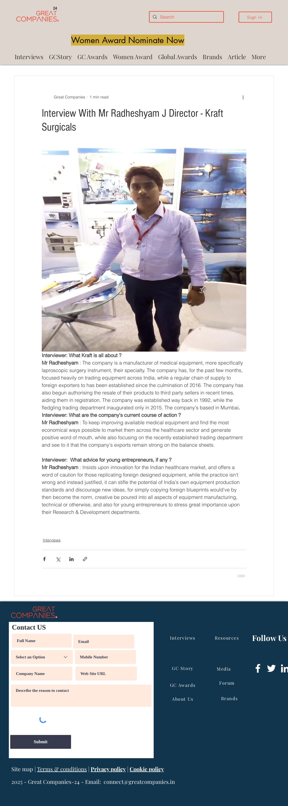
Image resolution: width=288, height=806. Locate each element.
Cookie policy (147, 769)
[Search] (186, 17)
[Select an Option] (42, 657)
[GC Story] (183, 668)
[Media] (224, 668)
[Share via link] (85, 559)
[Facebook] (258, 668)
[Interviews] (183, 637)
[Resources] (227, 637)
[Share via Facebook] (44, 559)
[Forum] (227, 682)
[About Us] (183, 698)
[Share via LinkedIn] (71, 559)
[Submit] (40, 742)
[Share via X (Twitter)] (58, 559)
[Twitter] (271, 668)
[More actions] (243, 97)
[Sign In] (255, 17)
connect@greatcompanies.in (139, 781)
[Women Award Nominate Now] (127, 40)
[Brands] (230, 698)
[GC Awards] (183, 684)
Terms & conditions (62, 769)
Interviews (52, 540)
